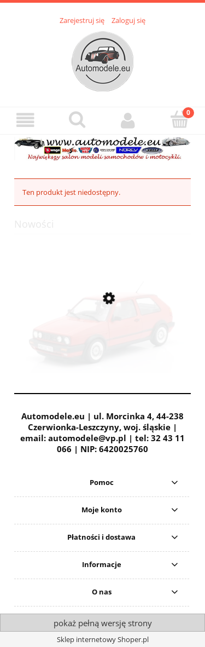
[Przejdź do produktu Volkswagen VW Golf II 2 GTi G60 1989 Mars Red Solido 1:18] (102, 351)
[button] (25, 120)
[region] (102, 148)
